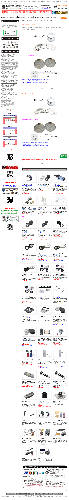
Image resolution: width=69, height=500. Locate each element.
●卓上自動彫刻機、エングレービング (9, 80)
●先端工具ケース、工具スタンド (8, 56)
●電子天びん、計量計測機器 (7, 73)
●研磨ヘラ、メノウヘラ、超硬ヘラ (9, 92)
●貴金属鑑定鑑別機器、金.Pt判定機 (9, 67)
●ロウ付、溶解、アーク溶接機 (8, 84)
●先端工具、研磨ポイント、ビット (9, 55)
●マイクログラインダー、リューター (9, 54)
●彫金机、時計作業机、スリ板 (8, 101)
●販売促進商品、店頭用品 (7, 90)
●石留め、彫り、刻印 (6, 99)
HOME (23, 20)
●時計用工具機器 (5, 105)
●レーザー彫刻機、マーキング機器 (9, 82)
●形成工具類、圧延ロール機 (7, 96)
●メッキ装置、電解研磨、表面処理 (9, 79)
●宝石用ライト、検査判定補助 (8, 69)
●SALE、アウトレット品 (6, 106)
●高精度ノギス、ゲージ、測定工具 (9, 77)
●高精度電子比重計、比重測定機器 (9, 75)
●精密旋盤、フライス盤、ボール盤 (9, 94)
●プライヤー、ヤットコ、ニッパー (9, 97)
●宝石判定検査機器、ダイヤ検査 (8, 68)
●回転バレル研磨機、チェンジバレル (9, 63)
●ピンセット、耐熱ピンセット (8, 98)
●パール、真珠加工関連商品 (7, 103)
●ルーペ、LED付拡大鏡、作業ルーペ (9, 64)
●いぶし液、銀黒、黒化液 (7, 89)
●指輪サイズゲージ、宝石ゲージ (8, 76)
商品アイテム (30, 20)
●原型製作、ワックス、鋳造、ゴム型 (9, 102)
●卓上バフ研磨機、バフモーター (8, 58)
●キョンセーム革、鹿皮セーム (8, 85)
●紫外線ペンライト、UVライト (8, 71)
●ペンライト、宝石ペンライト (8, 72)
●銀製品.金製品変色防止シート (8, 86)
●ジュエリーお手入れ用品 (7, 88)
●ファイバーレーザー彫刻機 (7, 81)
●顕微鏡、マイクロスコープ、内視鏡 (9, 65)
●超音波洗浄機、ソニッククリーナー (9, 59)
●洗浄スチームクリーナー (7, 60)
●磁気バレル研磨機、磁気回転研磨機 (9, 62)
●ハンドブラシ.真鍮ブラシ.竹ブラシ (9, 93)
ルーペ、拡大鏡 (38, 20)
